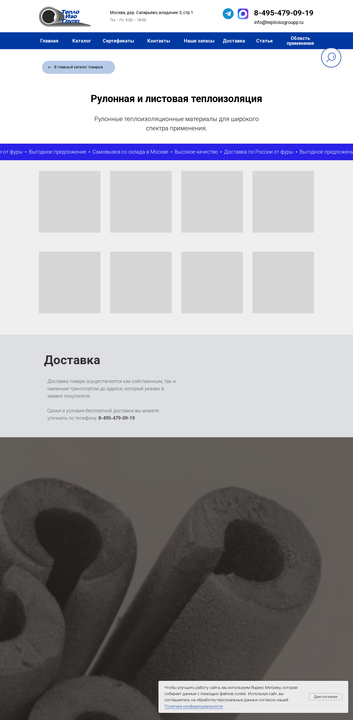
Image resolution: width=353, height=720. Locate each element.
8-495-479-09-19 (283, 12)
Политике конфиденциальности (193, 706)
